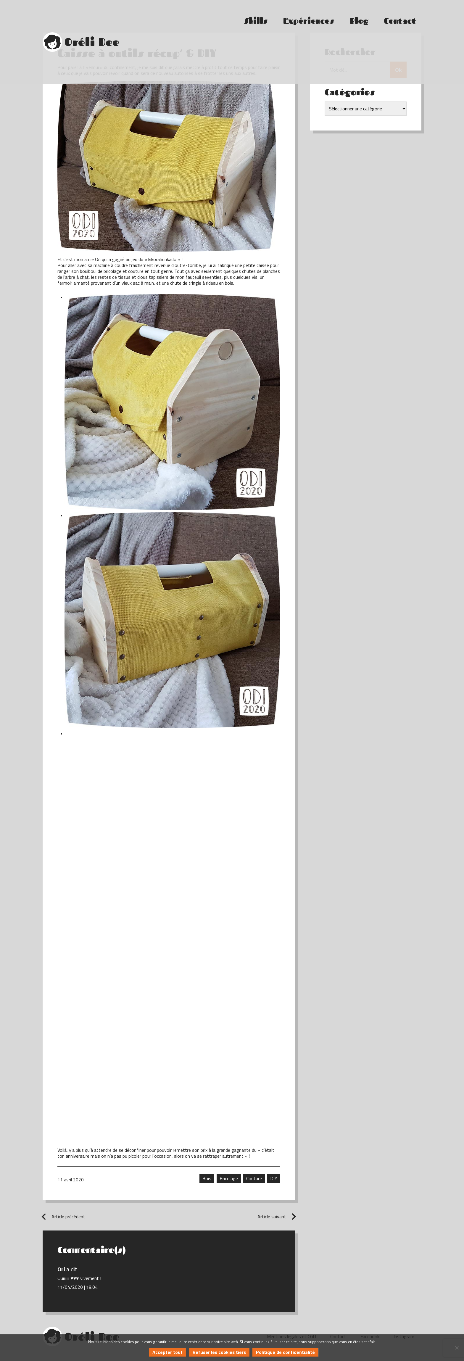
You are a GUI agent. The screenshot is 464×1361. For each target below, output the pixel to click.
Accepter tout (167, 1352)
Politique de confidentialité (285, 1352)
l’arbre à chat (76, 277)
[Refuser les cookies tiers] (457, 1348)
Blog (359, 15)
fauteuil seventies (204, 277)
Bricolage (229, 1178)
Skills (256, 15)
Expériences (308, 15)
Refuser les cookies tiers (219, 1352)
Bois (206, 1178)
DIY (273, 1178)
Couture (254, 1178)
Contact (400, 15)
